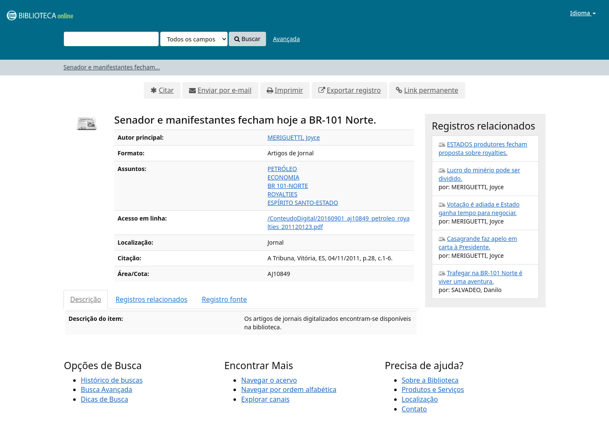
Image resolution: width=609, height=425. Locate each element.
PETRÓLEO (282, 169)
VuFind (27, 13)
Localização (420, 399)
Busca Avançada (106, 389)
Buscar (247, 39)
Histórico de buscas (112, 380)
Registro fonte (224, 299)
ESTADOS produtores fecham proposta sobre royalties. (483, 148)
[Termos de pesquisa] (111, 39)
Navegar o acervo (269, 380)
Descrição (85, 299)
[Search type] (194, 39)
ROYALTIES (283, 194)
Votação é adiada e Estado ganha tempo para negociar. (479, 208)
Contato (414, 409)
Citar (166, 90)
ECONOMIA (283, 177)
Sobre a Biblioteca (430, 380)
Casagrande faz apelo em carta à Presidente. (478, 243)
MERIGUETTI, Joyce (294, 137)
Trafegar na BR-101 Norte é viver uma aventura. (480, 277)
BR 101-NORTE (288, 186)
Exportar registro (354, 90)
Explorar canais (265, 399)
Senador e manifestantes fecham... (111, 67)
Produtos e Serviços (433, 389)
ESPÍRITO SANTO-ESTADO (303, 203)
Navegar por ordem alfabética (288, 389)
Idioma (583, 13)
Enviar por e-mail (224, 90)
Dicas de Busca (104, 399)
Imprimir (289, 90)
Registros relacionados (151, 299)
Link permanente (431, 90)
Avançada (286, 39)
